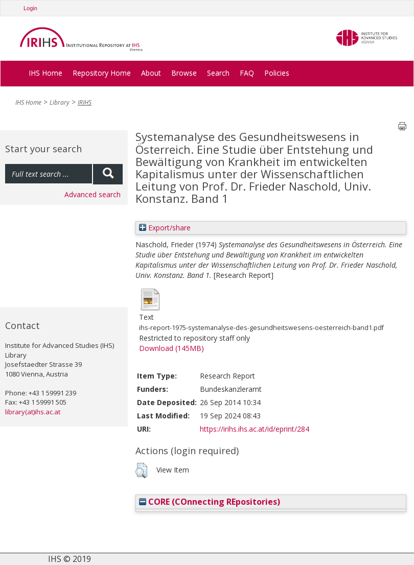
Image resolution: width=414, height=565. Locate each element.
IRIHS (84, 102)
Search (218, 73)
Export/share (165, 227)
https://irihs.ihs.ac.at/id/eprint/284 (254, 429)
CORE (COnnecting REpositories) (209, 501)
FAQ (247, 73)
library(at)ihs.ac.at (32, 411)
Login (30, 8)
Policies (276, 73)
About (151, 73)
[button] (141, 470)
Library (60, 102)
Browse (184, 73)
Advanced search (92, 194)
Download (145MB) (171, 348)
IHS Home (45, 73)
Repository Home (102, 73)
